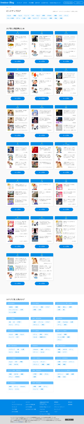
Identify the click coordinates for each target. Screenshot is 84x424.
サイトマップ (57, 409)
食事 (40, 386)
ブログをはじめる (68, 2)
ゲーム (18, 18)
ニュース (27, 15)
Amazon (36, 349)
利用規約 (56, 402)
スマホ (17, 389)
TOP (7, 7)
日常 (22, 309)
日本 (40, 309)
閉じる (69, 419)
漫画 (51, 18)
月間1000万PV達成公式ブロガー (44, 403)
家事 (71, 307)
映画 (59, 352)
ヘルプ (55, 411)
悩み (56, 18)
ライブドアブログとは (17, 404)
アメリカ (41, 322)
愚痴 (56, 15)
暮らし (64, 307)
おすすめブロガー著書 (31, 409)
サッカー (43, 361)
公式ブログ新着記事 (30, 404)
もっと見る (18, 61)
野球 (44, 15)
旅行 (35, 322)
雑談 (15, 15)
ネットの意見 (11, 18)
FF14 (46, 334)
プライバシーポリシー (59, 406)
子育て (19, 322)
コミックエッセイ (14, 309)
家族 (59, 376)
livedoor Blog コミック (55, 2)
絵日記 (11, 307)
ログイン (78, 2)
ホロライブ (36, 18)
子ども (46, 374)
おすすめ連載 (29, 406)
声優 (21, 361)
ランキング (19, 2)
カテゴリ (25, 2)
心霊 (23, 349)
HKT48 (65, 349)
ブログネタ (42, 409)
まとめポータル (44, 2)
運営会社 (70, 402)
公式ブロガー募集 (44, 411)
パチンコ (72, 361)
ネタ (61, 15)
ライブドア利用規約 (18, 421)
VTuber (50, 15)
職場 (59, 364)
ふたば (59, 334)
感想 (69, 337)
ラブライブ (12, 349)
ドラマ (64, 352)
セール (11, 324)
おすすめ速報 (15, 411)
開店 (59, 307)
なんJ (38, 15)
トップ (13, 402)
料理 (35, 309)
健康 (48, 364)
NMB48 (17, 376)
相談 (61, 18)
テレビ (66, 15)
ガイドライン (57, 404)
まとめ (9, 15)
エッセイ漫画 (13, 312)
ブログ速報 (31, 2)
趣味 (42, 349)
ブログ (47, 307)
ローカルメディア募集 (45, 414)
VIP (33, 15)
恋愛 (29, 18)
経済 (35, 376)
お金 (64, 376)
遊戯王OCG (43, 337)
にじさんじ (44, 18)
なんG (20, 15)
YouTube (65, 322)
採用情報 (70, 404)
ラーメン (36, 307)
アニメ (59, 339)
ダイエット (36, 324)
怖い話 (17, 352)
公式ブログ (37, 2)
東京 (42, 307)
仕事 (24, 18)
